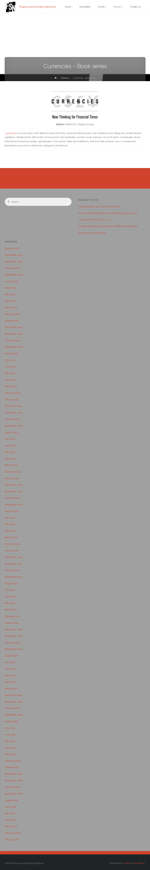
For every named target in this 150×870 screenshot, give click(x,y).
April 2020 (10, 682)
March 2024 (11, 386)
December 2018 (13, 774)
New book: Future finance (92, 233)
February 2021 (12, 616)
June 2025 (10, 287)
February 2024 (12, 393)
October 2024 (12, 340)
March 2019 (11, 754)
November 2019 (13, 701)
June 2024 (10, 366)
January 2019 (11, 767)
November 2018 (13, 780)
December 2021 (13, 557)
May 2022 (10, 524)
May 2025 (10, 294)
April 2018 (10, 820)
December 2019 (13, 695)
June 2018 (10, 807)
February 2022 (12, 544)
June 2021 (10, 596)
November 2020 (13, 636)
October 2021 (12, 570)
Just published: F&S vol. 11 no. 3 (95, 219)
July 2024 (10, 360)
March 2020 (11, 688)
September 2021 (13, 577)
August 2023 (11, 432)
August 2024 (11, 353)
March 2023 (11, 465)
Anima (126, 863)
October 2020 (12, 642)
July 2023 (10, 439)
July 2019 (10, 728)
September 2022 (14, 504)
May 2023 (10, 452)
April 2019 (10, 747)
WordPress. (139, 863)
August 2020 (11, 655)
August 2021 (11, 583)
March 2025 (11, 307)
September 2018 (14, 793)
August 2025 (11, 281)
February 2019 (12, 761)
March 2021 (11, 609)
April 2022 (10, 531)
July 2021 (10, 590)
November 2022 (13, 491)
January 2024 (12, 399)
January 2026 (12, 248)
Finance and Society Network (37, 6)
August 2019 (11, 721)
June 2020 (10, 669)
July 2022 (10, 518)
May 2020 (10, 675)
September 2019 (13, 715)
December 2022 (13, 485)
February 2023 (12, 471)
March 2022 (11, 537)
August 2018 (11, 800)
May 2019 (10, 741)
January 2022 (12, 550)
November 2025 (13, 261)
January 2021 (11, 623)
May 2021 (10, 603)
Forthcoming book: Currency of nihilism (100, 206)
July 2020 (10, 662)
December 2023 (13, 406)
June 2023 (10, 445)
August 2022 (11, 511)
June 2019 (10, 734)
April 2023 (10, 458)
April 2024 (10, 380)
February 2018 (12, 833)
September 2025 (14, 274)
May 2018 (10, 813)
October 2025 (12, 268)
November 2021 (13, 563)
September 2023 (14, 425)
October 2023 (12, 419)
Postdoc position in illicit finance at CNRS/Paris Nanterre (108, 226)
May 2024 (10, 373)
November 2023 (13, 412)
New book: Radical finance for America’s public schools (108, 213)
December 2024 (13, 327)
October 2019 (12, 708)
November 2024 (13, 334)
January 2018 (12, 839)
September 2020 (14, 649)
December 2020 (13, 629)
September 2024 (14, 347)
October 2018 (12, 787)
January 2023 (12, 478)
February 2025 (12, 314)
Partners (65, 78)
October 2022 (12, 498)
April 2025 (10, 301)
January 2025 (12, 320)
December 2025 (13, 255)
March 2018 (11, 826)
